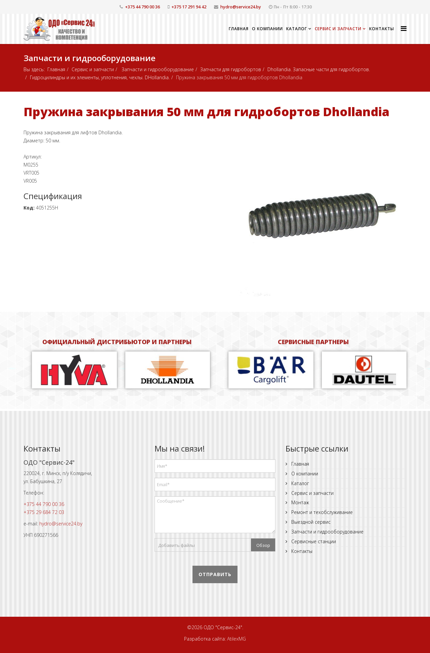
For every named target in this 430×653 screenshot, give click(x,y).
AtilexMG (236, 639)
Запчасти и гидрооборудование (157, 69)
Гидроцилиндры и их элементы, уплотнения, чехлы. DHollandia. (100, 77)
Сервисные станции (313, 541)
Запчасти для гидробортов (230, 69)
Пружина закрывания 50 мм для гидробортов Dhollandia (206, 111)
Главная (239, 29)
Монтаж (299, 502)
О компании (267, 29)
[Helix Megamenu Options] (403, 28)
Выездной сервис (310, 522)
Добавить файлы (176, 545)
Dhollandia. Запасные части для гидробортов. (318, 69)
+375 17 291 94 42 (188, 7)
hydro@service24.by (240, 7)
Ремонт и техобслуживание (321, 512)
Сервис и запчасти (338, 29)
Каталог (296, 29)
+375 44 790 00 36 (142, 7)
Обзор (263, 545)
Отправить (215, 574)
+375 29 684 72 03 (44, 512)
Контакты (381, 29)
